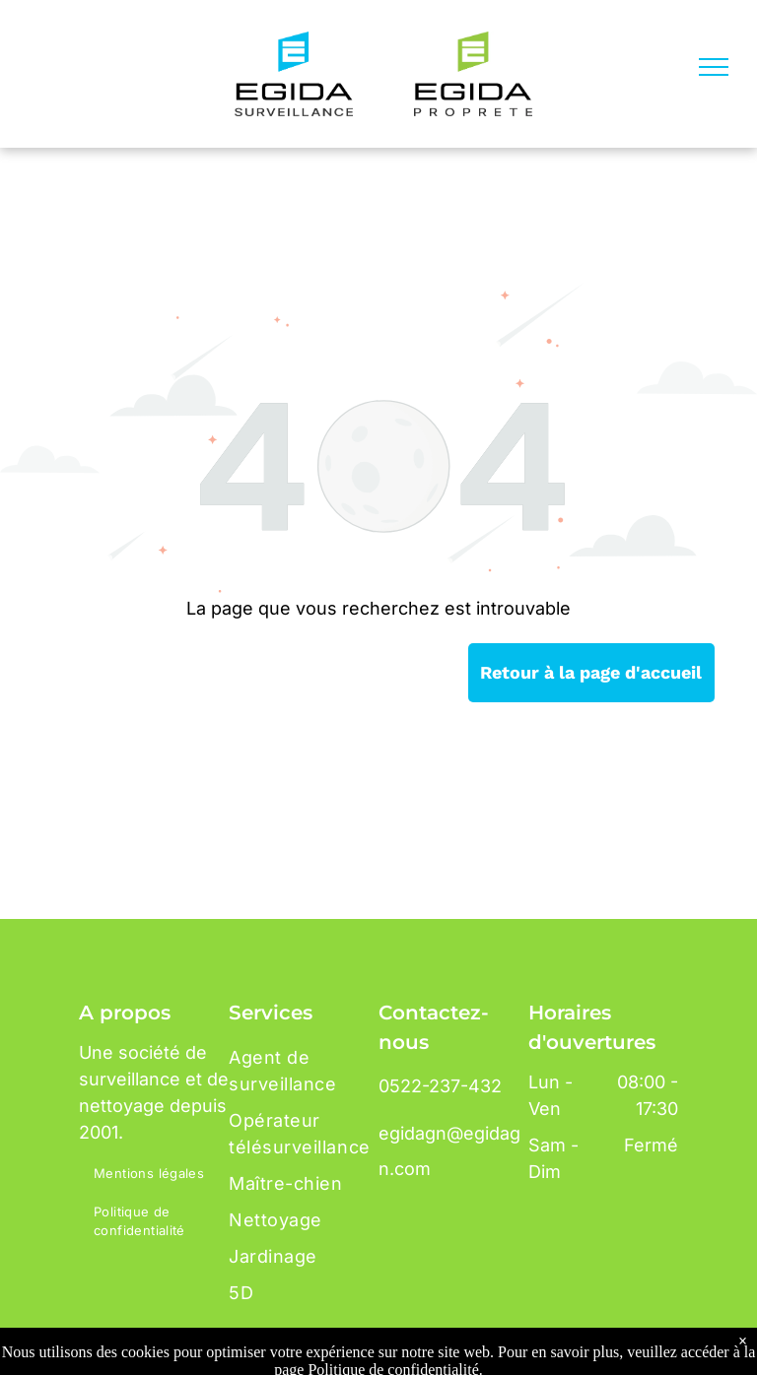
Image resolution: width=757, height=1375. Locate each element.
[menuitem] (159, 1174)
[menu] (713, 67)
